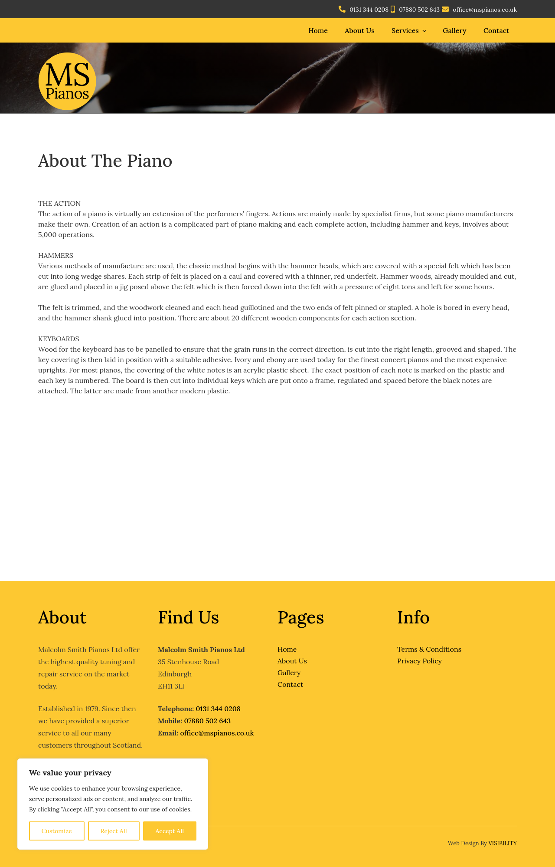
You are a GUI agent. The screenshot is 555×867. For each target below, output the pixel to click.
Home (318, 30)
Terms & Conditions (429, 649)
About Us (359, 30)
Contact (496, 30)
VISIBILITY (502, 843)
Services (410, 30)
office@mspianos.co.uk (485, 9)
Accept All (169, 831)
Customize (57, 831)
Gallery (454, 30)
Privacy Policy (419, 660)
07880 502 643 (419, 9)
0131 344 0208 (368, 9)
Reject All (113, 831)
